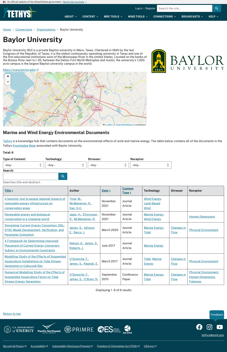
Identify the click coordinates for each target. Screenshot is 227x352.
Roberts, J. (76, 248)
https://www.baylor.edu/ (19, 70)
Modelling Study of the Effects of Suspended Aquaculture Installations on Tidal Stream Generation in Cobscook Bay (35, 261)
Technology (53, 159)
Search (8, 170)
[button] (75, 99)
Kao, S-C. (75, 208)
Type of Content (14, 159)
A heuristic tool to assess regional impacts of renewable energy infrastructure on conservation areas (35, 203)
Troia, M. (75, 199)
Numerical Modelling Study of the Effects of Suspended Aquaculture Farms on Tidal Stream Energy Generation (35, 277)
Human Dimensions (202, 216)
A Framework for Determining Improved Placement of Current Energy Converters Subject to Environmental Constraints (32, 245)
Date (105, 190)
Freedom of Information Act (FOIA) (117, 346)
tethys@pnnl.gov (212, 335)
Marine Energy (153, 214)
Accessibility (38, 346)
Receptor (136, 159)
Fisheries (195, 281)
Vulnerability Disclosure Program (71, 346)
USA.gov (149, 346)
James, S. (75, 228)
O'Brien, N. (91, 279)
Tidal (147, 232)
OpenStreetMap (123, 125)
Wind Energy (152, 199)
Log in (138, 8)
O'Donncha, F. (78, 259)
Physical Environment (203, 230)
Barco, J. (79, 232)
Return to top (12, 314)
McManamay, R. (80, 203)
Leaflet (107, 125)
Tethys (7, 141)
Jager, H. (75, 214)
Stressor (94, 159)
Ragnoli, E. (91, 263)
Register (150, 8)
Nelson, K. (76, 243)
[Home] (39, 9)
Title (8, 190)
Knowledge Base (24, 145)
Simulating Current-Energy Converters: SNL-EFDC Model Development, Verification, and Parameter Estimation (35, 230)
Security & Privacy (13, 346)
